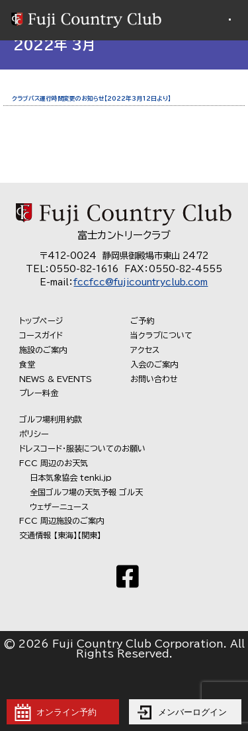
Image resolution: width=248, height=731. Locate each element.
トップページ (41, 320)
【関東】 (89, 535)
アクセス (144, 350)
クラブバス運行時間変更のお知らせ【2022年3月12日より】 (91, 98)
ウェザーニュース (59, 507)
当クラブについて (161, 335)
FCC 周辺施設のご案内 (61, 520)
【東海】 (65, 535)
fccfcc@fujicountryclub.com (140, 282)
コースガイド (41, 335)
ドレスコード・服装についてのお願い (82, 448)
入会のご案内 (154, 364)
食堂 (27, 364)
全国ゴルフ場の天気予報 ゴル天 (86, 492)
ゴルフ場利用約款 (50, 419)
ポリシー (34, 434)
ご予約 (142, 320)
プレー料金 (38, 393)
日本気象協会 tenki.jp (71, 477)
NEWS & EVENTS (55, 379)
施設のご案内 (43, 350)
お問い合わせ (154, 379)
